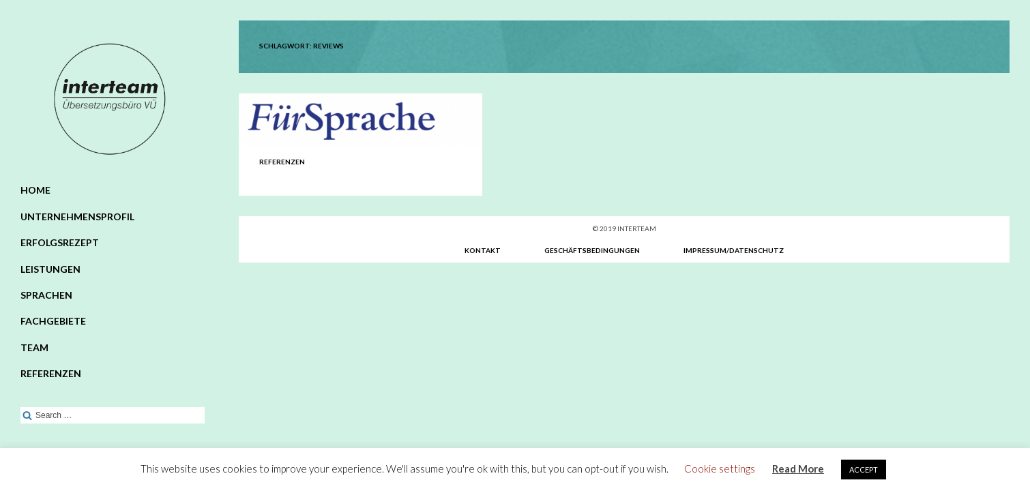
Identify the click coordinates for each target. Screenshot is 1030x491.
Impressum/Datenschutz (733, 250)
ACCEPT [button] (863, 469)
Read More (798, 468)
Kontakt (483, 250)
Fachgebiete (53, 321)
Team (34, 347)
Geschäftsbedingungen (592, 250)
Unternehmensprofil (77, 216)
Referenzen (50, 373)
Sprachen (46, 295)
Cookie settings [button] (719, 468)
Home (35, 190)
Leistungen (50, 269)
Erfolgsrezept (59, 242)
